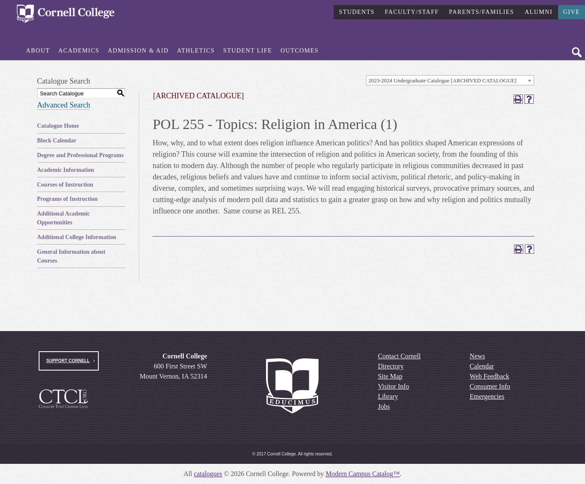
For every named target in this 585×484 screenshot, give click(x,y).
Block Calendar (56, 140)
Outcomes (300, 50)
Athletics (196, 50)
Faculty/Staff (412, 11)
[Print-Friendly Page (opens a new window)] (518, 99)
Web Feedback (489, 376)
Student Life (247, 50)
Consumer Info (490, 386)
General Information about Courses (71, 256)
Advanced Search (63, 105)
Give (571, 11)
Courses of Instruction (65, 185)
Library (388, 396)
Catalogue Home (58, 126)
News (477, 356)
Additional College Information (76, 237)
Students (356, 11)
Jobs (384, 406)
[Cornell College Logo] (65, 13)
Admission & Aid (138, 50)
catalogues (208, 473)
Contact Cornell (399, 356)
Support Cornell (68, 360)
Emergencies (487, 396)
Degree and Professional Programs (80, 155)
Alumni (538, 11)
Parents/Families (481, 11)
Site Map (390, 376)
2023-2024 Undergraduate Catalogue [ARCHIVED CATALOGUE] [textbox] (442, 80)
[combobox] (450, 80)
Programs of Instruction (67, 199)
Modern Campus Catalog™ (363, 473)
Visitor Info (393, 386)
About (38, 50)
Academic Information (65, 170)
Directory (390, 366)
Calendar (482, 366)
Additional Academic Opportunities (63, 218)
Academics (79, 50)
